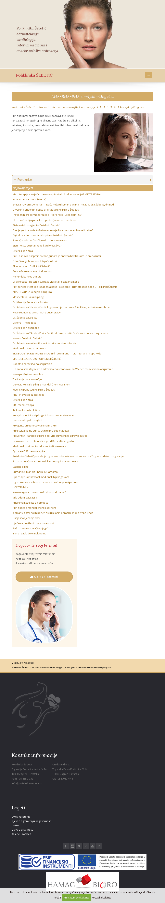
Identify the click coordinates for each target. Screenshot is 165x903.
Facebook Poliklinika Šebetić (66, 846)
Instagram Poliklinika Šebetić (72, 846)
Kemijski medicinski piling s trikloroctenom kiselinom (43, 415)
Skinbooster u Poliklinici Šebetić (31, 266)
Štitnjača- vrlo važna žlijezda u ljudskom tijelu (40, 240)
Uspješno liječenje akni (26, 518)
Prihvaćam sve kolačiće (76, 897)
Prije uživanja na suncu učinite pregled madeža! (41, 430)
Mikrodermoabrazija (25, 497)
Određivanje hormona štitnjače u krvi (35, 261)
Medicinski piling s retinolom (29, 348)
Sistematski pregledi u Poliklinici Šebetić (36, 225)
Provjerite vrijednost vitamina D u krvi (35, 425)
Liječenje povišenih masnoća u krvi (33, 523)
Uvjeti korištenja (21, 816)
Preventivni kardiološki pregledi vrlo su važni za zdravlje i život (50, 435)
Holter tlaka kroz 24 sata (27, 276)
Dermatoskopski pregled (27, 420)
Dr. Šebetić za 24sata (25, 317)
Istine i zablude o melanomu (29, 533)
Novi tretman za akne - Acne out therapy (37, 312)
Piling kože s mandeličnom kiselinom (34, 507)
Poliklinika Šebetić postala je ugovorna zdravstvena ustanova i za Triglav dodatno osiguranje (68, 456)
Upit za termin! (44, 577)
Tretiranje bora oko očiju (27, 379)
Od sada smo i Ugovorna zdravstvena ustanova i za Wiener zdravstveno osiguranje (63, 369)
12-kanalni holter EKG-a (27, 410)
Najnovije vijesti (23, 188)
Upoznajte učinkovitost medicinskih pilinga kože (41, 477)
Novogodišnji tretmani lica (28, 374)
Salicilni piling (20, 466)
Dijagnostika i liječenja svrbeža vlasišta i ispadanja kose (46, 281)
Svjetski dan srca (23, 251)
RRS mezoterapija (23, 405)
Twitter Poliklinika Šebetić (79, 846)
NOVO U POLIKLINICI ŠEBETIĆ (29, 199)
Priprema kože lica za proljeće (30, 502)
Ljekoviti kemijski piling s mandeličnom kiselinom (41, 384)
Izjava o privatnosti (22, 829)
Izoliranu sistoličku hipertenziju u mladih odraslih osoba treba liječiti (53, 513)
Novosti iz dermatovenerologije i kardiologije (67, 107)
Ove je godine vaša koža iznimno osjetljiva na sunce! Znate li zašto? (53, 230)
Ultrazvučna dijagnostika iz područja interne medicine (45, 220)
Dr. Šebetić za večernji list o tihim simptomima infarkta (44, 343)
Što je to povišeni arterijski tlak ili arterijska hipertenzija (45, 461)
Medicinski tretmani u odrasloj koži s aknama (39, 446)
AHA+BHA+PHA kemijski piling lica (82, 96)
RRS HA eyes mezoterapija (28, 394)
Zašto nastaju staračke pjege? (30, 528)
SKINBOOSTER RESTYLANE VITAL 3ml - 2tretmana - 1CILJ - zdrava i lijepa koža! (57, 353)
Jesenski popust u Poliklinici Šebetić (34, 389)
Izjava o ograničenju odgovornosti (31, 821)
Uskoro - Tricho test (24, 322)
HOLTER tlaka (20, 487)
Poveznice (23, 180)
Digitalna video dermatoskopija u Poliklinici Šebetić (43, 235)
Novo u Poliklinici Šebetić (27, 338)
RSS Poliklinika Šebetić (99, 846)
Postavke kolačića (101, 897)
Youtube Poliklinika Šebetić (92, 846)
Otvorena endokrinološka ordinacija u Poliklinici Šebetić (46, 209)
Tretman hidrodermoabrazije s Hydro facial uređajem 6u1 (47, 214)
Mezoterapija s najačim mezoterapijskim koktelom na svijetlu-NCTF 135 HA (57, 194)
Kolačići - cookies (21, 834)
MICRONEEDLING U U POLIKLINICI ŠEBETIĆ (37, 359)
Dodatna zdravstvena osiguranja (32, 364)
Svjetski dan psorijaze (26, 328)
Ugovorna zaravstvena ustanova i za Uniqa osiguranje (45, 482)
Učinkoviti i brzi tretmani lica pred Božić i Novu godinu (44, 441)
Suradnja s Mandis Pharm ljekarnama (35, 472)
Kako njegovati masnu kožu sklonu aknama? (39, 492)
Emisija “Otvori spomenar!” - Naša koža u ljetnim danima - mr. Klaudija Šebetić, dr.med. (63, 204)
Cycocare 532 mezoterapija (29, 451)
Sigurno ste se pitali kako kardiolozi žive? (37, 245)
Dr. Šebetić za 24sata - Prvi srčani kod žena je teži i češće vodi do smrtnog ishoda (60, 333)
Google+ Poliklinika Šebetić (86, 846)
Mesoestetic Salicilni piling (28, 297)
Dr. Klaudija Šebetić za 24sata (30, 302)
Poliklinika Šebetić (23, 107)
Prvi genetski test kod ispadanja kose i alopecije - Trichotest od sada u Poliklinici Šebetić (65, 287)
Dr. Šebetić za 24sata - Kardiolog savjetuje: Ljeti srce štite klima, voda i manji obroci (61, 307)
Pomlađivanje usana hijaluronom (32, 271)
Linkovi (15, 825)
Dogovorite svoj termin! (36, 545)
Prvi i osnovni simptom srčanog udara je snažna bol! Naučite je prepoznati (57, 256)
